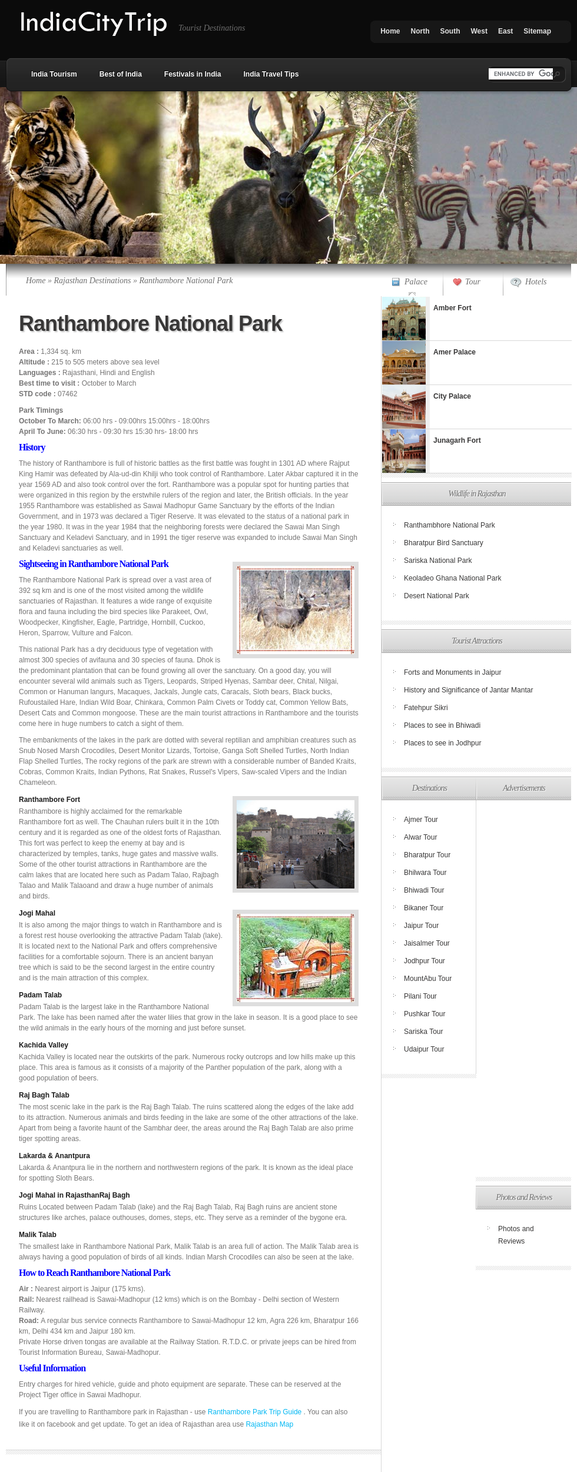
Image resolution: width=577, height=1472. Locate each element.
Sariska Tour (423, 1031)
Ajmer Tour (421, 819)
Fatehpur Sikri (426, 708)
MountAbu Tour (428, 978)
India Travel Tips (271, 74)
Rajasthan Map (269, 1424)
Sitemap (537, 31)
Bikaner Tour (423, 908)
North (420, 31)
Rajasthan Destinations (92, 280)
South (450, 31)
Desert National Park (436, 596)
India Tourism (54, 74)
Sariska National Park (438, 560)
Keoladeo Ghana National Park (452, 578)
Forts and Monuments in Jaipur (452, 672)
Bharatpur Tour (427, 855)
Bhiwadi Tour (424, 890)
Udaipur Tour (424, 1049)
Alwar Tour (420, 837)
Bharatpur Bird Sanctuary (443, 543)
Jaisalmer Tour (427, 943)
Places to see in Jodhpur (442, 743)
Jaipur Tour (421, 925)
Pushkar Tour (424, 1014)
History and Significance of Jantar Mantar (468, 690)
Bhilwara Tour (425, 872)
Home (390, 31)
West (479, 31)
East (505, 31)
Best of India (121, 74)
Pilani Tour (420, 996)
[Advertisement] (523, 988)
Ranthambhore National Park (449, 525)
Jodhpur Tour (424, 961)
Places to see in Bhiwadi (442, 725)
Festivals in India (192, 74)
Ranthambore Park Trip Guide (256, 1412)
